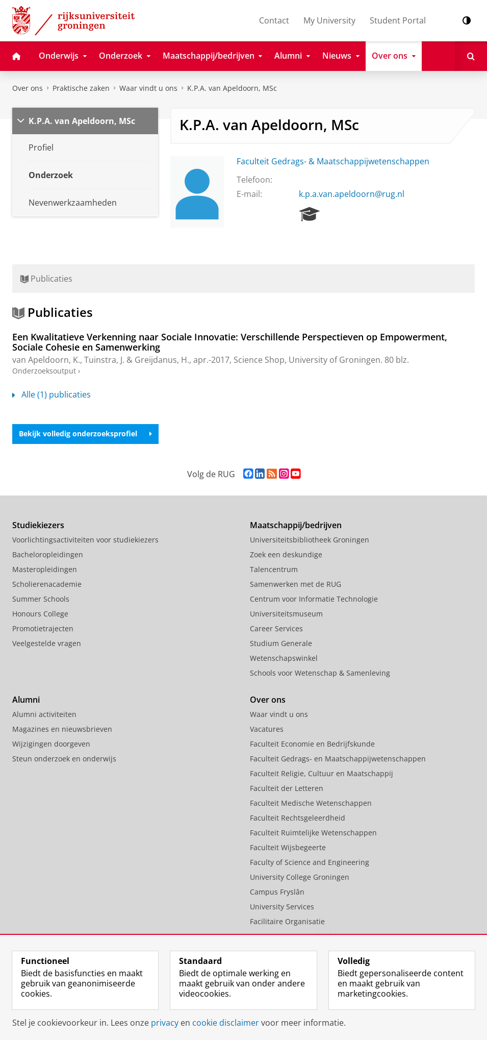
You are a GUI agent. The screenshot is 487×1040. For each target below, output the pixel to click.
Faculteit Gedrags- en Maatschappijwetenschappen (338, 758)
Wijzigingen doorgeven (51, 744)
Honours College (40, 613)
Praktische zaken (81, 88)
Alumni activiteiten (44, 714)
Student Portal (398, 20)
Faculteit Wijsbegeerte (288, 847)
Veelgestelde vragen (46, 643)
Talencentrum (274, 569)
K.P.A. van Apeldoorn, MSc (232, 88)
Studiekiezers (38, 525)
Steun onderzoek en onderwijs (64, 758)
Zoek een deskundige (286, 554)
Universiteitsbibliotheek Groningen (309, 539)
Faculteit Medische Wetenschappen (311, 803)
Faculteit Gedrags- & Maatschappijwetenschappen (333, 161)
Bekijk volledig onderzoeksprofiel (85, 433)
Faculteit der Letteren (286, 788)
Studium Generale (281, 643)
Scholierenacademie (47, 584)
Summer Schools (40, 599)
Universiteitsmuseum (286, 613)
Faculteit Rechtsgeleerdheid (297, 818)
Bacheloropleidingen (47, 554)
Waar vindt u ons (148, 88)
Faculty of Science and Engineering (309, 862)
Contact (274, 20)
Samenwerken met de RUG (295, 584)
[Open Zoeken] (471, 56)
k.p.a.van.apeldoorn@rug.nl (351, 194)
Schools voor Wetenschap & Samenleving (320, 673)
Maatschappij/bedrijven (296, 525)
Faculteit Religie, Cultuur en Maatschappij (321, 773)
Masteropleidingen (44, 569)
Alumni (26, 700)
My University (329, 20)
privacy (164, 1022)
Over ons (27, 88)
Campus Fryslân (277, 892)
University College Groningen (299, 877)
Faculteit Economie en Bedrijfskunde (312, 744)
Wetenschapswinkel (284, 658)
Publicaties (46, 278)
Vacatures (267, 729)
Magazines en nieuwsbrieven (62, 729)
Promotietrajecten (42, 628)
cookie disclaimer (225, 1022)
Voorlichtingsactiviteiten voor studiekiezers (85, 539)
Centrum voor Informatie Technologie (314, 599)
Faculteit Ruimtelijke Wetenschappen (313, 832)
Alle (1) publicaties (51, 394)
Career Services (276, 628)
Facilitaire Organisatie (287, 921)
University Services (282, 906)
